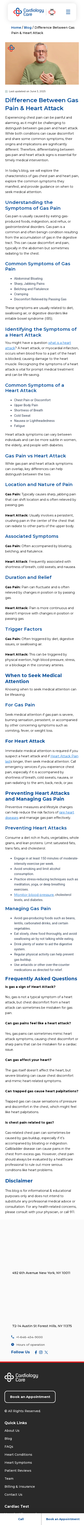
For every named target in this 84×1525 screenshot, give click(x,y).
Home (16, 28)
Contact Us (13, 1495)
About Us (11, 1431)
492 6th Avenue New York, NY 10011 (41, 1273)
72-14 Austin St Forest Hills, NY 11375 (42, 1326)
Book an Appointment (63, 1519)
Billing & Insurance (19, 1487)
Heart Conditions (18, 1455)
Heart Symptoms (18, 1463)
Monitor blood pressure (34, 895)
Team (8, 1479)
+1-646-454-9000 (27, 1337)
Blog (28, 28)
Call (21, 1519)
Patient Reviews (17, 1471)
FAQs (8, 1447)
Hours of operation (28, 1344)
